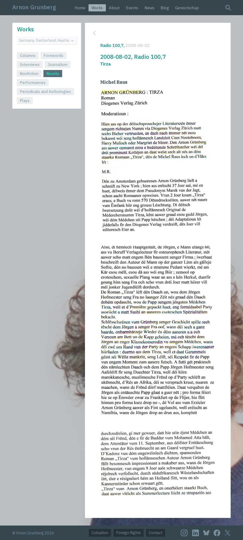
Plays (25, 100)
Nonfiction (29, 73)
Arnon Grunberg (34, 7)
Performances (33, 82)
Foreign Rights (128, 532)
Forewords (53, 55)
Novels (53, 73)
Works (97, 7)
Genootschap (187, 7)
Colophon (100, 532)
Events (132, 7)
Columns (28, 55)
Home (80, 7)
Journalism (57, 64)
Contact (155, 532)
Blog (165, 7)
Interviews (30, 64)
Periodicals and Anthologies (45, 91)
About (114, 7)
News (149, 7)
